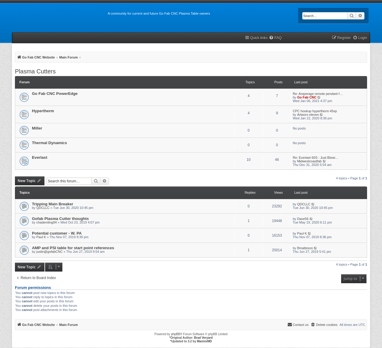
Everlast (39, 157)
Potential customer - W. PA (57, 233)
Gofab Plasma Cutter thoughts (60, 218)
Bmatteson (305, 248)
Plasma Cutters (35, 71)
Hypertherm (43, 111)
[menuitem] (275, 38)
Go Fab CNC (307, 97)
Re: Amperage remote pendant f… (318, 94)
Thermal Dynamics (49, 143)
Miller (37, 128)
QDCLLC (43, 208)
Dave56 (303, 219)
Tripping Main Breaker (52, 204)
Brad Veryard (203, 337)
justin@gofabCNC (49, 251)
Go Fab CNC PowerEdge (55, 93)
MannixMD (204, 341)
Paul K (41, 237)
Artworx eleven (308, 114)
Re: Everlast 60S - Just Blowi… (315, 157)
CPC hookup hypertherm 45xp (315, 111)
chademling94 (46, 222)
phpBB (175, 334)
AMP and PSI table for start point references (73, 248)
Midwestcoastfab (309, 161)
